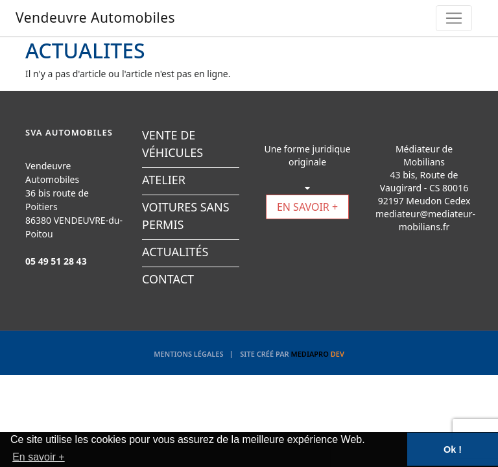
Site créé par (292, 354)
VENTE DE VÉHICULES (172, 143)
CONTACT (168, 279)
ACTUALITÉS (175, 251)
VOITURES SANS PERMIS (186, 215)
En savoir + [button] (38, 456)
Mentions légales (188, 354)
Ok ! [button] (453, 449)
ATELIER (163, 179)
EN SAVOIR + (307, 207)
